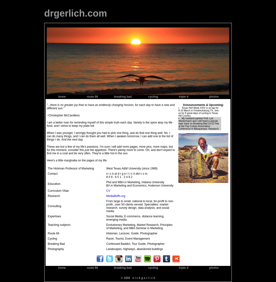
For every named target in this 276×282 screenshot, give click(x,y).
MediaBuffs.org (115, 196)
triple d (183, 96)
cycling (153, 96)
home (62, 96)
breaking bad (123, 96)
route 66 (92, 96)
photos (214, 96)
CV (108, 190)
